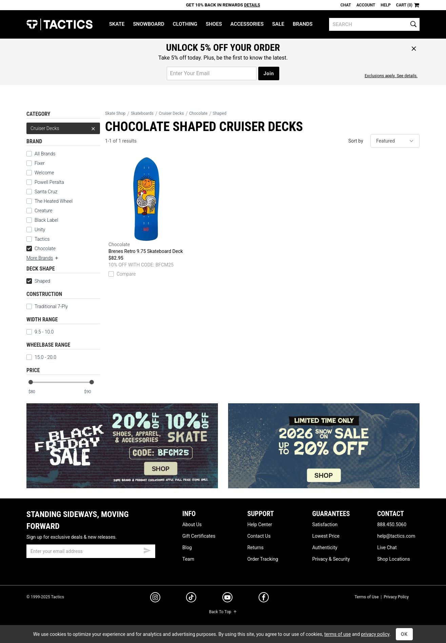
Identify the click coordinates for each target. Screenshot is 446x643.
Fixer (40, 163)
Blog (187, 547)
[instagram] (155, 598)
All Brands (45, 153)
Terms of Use (366, 597)
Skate (116, 24)
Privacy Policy (396, 597)
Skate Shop (115, 113)
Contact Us (259, 536)
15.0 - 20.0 (41, 357)
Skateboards (142, 113)
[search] (374, 24)
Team (188, 559)
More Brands (42, 258)
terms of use (337, 634)
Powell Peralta (49, 182)
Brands (303, 24)
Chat (346, 5)
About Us (192, 524)
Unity (40, 229)
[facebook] (264, 598)
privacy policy (375, 634)
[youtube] (227, 598)
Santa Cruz (46, 191)
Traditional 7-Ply (47, 306)
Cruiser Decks (63, 128)
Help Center (259, 524)
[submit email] (147, 549)
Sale (278, 24)
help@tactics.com (396, 536)
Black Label (46, 220)
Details (252, 5)
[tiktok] (191, 598)
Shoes (214, 24)
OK (404, 634)
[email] (90, 551)
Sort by (355, 141)
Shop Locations (393, 559)
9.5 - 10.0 (40, 332)
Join (268, 73)
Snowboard (148, 24)
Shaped (38, 281)
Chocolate (41, 248)
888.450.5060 (391, 524)
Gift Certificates (198, 536)
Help (385, 5)
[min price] (36, 392)
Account (366, 5)
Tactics (59, 24)
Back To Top (223, 611)
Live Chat (387, 547)
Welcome (44, 172)
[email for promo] (212, 73)
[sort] (395, 141)
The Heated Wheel (54, 201)
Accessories (247, 24)
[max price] (91, 392)
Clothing (185, 24)
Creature (43, 210)
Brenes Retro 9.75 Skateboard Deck (146, 205)
